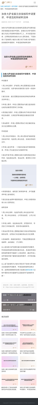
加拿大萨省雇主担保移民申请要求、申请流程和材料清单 (27, 388)
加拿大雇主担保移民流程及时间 (9, 370)
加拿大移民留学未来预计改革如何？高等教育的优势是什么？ (9, 352)
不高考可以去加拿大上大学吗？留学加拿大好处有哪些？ (27, 334)
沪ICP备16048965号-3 (29, 403)
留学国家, (26, 22)
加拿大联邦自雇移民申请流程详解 (27, 370)
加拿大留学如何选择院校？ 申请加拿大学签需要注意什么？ (28, 352)
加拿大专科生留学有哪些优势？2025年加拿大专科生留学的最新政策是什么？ (9, 334)
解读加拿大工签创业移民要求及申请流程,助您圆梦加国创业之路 (9, 388)
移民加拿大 (30, 270)
